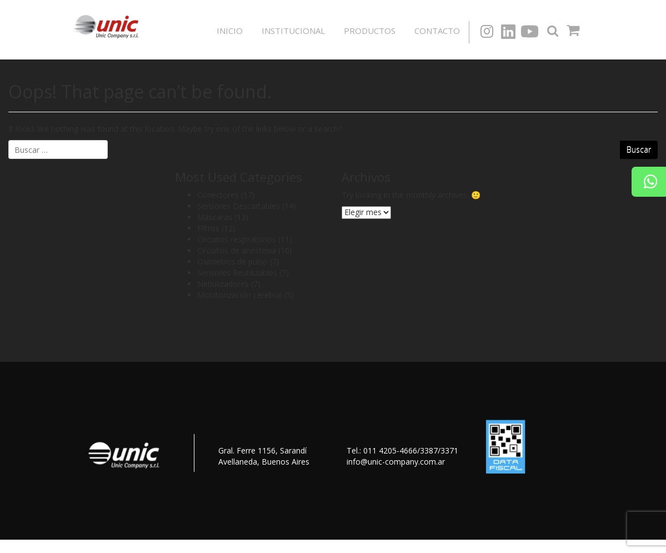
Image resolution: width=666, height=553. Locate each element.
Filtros (208, 228)
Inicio (230, 30)
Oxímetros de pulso (232, 261)
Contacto (437, 30)
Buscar (639, 149)
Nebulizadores (223, 283)
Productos (369, 30)
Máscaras (214, 217)
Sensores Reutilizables (237, 272)
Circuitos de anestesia (236, 250)
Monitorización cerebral (239, 295)
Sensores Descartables (238, 206)
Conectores (218, 195)
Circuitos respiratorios (236, 239)
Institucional (293, 30)
